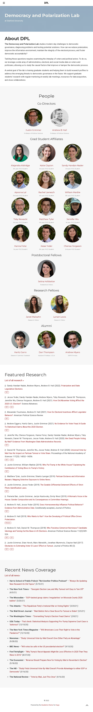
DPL (46, 3)
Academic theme (47, 705)
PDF (7, 392)
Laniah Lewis (59, 317)
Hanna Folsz (20, 246)
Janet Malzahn (33, 317)
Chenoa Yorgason (72, 246)
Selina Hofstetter (46, 281)
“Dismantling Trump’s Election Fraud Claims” (52, 616)
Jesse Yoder (46, 246)
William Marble (72, 192)
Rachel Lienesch (47, 192)
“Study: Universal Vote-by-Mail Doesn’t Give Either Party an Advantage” (50, 638)
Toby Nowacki (20, 219)
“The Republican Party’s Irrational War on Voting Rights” (46, 606)
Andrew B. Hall (59, 130)
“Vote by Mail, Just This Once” (43, 677)
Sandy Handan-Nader (72, 165)
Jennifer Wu (73, 219)
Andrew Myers (73, 352)
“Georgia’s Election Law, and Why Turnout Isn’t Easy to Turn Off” (57, 589)
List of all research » (14, 380)
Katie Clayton (46, 165)
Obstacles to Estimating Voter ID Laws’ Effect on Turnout (29, 546)
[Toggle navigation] (4, 3)
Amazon (8, 522)
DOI (12, 407)
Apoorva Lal (20, 192)
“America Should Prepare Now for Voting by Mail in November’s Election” (56, 660)
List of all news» (12, 575)
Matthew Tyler (46, 219)
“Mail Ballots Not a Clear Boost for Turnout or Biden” (55, 611)
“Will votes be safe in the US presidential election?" (43, 646)
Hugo (57, 705)
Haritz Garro (20, 352)
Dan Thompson (46, 352)
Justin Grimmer (33, 130)
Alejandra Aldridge (20, 165)
